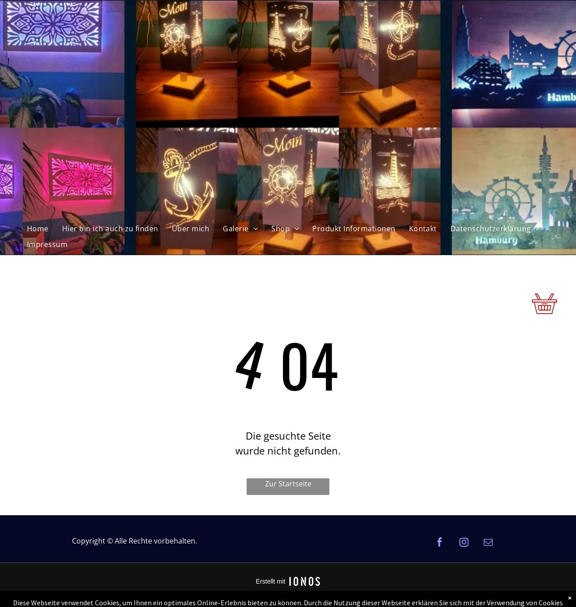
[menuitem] (37, 228)
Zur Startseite (288, 484)
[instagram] (464, 543)
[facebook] (439, 543)
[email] (488, 543)
